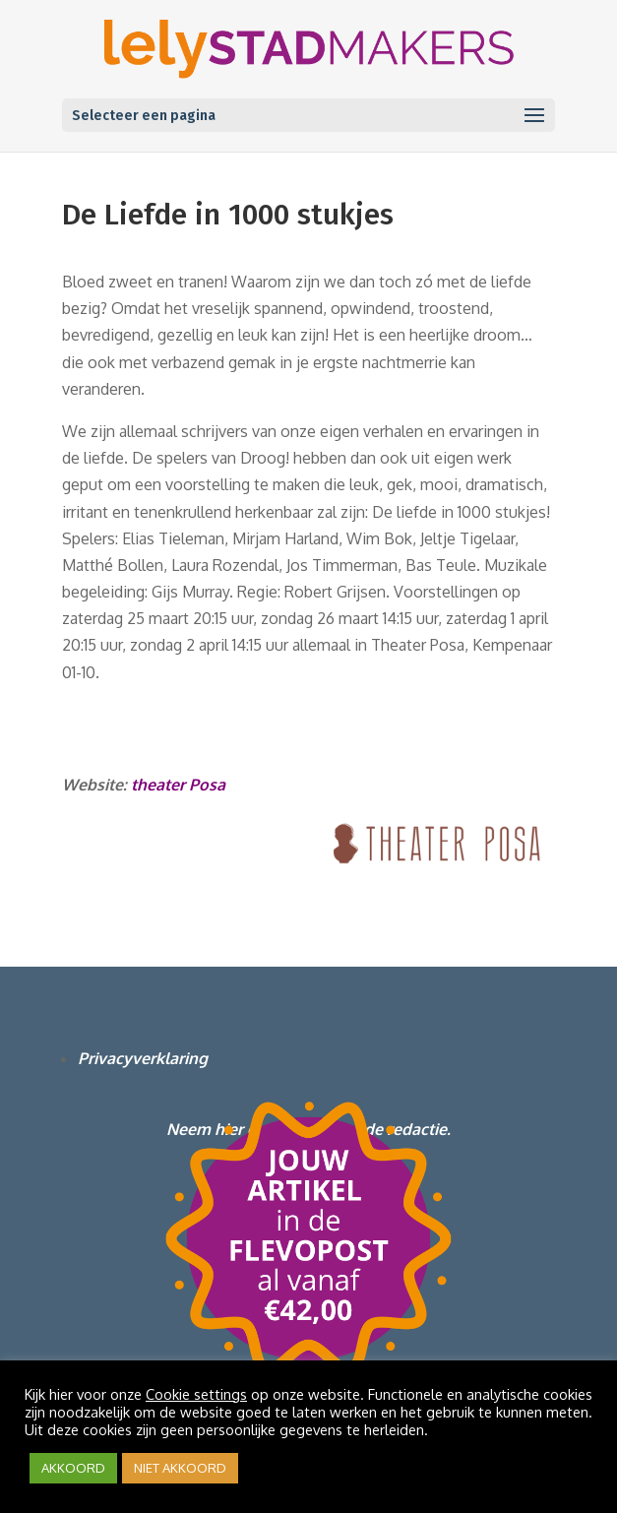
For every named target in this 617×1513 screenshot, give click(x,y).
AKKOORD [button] (73, 1468)
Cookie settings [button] (196, 1394)
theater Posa (176, 784)
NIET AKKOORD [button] (180, 1468)
